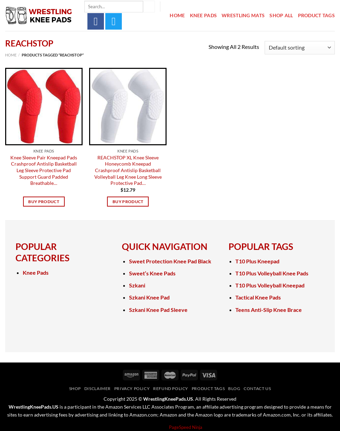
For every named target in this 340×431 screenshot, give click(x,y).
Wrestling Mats (243, 15)
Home (177, 15)
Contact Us (257, 388)
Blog (234, 388)
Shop (75, 388)
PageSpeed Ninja (185, 427)
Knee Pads (203, 15)
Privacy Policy (132, 388)
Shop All (281, 15)
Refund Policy (170, 388)
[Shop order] (300, 47)
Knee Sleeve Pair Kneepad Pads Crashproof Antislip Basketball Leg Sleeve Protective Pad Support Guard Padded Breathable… (43, 170)
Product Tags (316, 15)
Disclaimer (97, 388)
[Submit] (149, 6)
